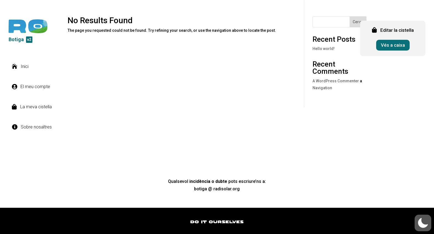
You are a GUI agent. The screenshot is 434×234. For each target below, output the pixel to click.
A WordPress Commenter (335, 81)
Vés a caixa (393, 45)
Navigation (322, 88)
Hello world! (323, 48)
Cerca (358, 22)
